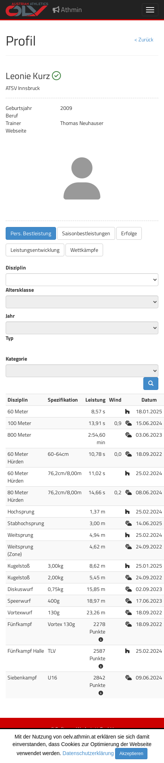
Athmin (67, 10)
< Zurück (143, 39)
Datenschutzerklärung (88, 753)
